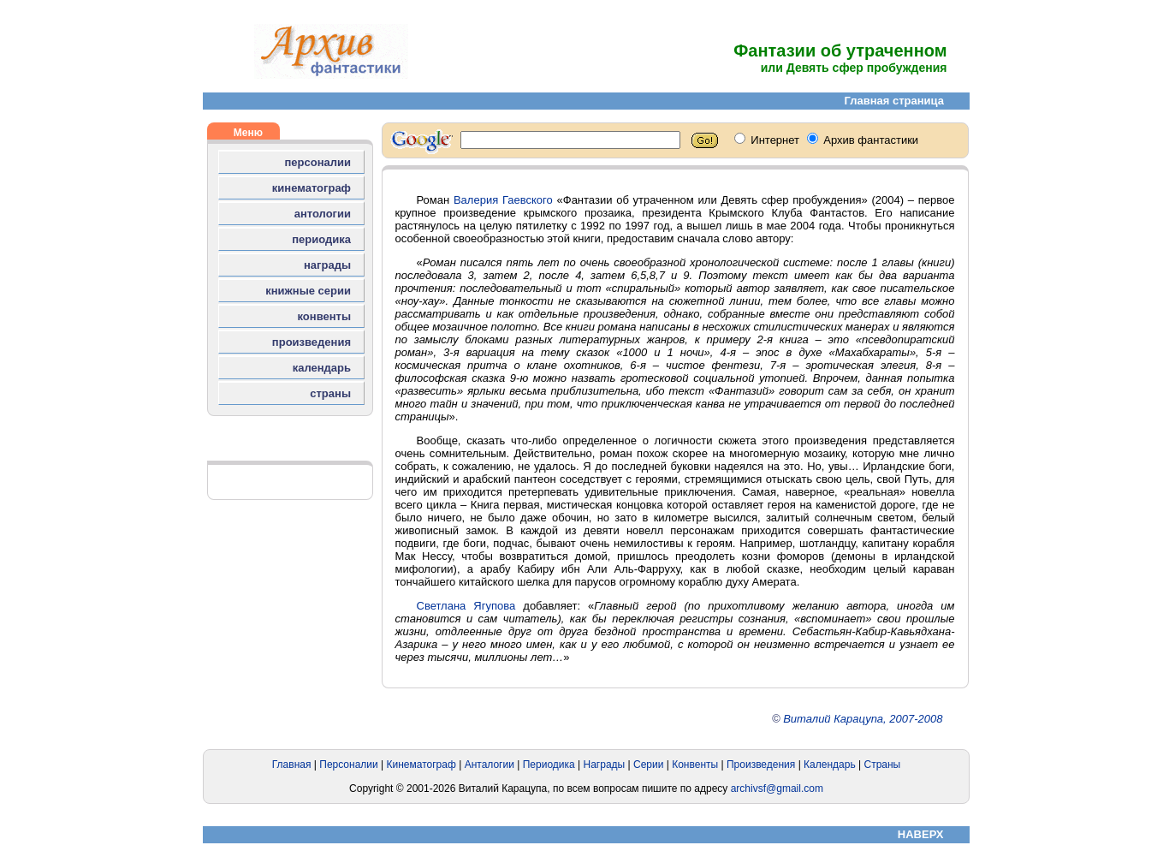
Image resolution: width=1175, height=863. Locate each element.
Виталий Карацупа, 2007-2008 (862, 718)
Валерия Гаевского (503, 199)
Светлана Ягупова (466, 605)
